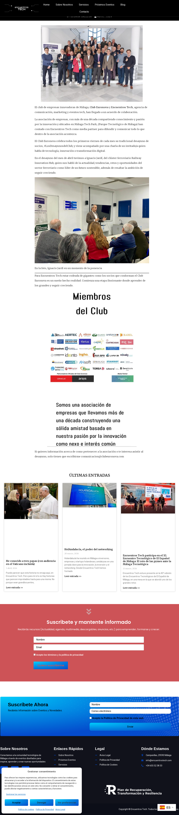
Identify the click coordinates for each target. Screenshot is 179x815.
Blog (122, 5)
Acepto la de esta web (118, 718)
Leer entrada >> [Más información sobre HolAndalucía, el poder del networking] (72, 576)
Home (46, 5)
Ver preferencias (67, 802)
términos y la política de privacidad (65, 655)
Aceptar (16, 802)
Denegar (41, 802)
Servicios (84, 5)
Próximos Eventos (104, 5)
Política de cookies (26, 809)
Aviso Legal (60, 809)
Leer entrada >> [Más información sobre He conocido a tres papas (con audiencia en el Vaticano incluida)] (14, 587)
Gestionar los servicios (16, 794)
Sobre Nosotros (64, 5)
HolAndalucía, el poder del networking (88, 549)
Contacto (84, 12)
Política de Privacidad (45, 809)
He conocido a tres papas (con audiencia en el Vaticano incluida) (31, 562)
